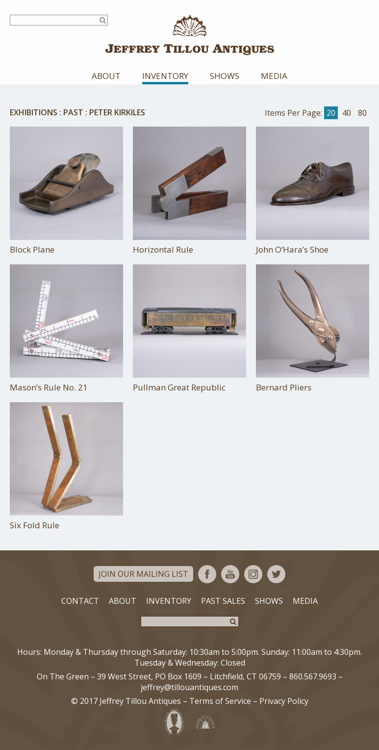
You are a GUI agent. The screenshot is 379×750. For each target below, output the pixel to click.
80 (362, 112)
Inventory (165, 75)
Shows (224, 75)
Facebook (207, 574)
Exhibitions (33, 112)
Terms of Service (220, 701)
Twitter (276, 574)
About (106, 75)
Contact (80, 600)
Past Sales (223, 600)
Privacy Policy (283, 701)
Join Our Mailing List (143, 574)
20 (331, 112)
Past (73, 112)
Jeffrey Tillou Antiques (189, 35)
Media (274, 75)
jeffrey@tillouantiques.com (189, 687)
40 (346, 112)
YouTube (230, 574)
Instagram (253, 574)
